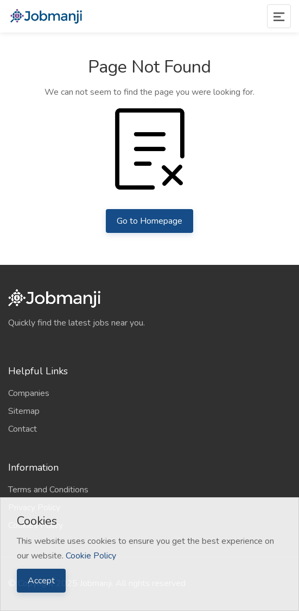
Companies (28, 393)
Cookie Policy (91, 556)
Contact (22, 429)
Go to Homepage (149, 221)
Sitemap (24, 411)
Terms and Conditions (48, 490)
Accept (41, 581)
